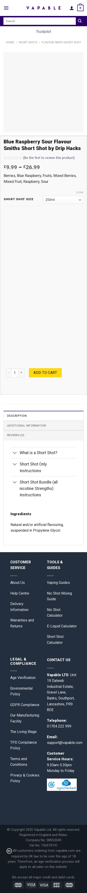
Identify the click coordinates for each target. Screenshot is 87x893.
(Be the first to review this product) (39, 158)
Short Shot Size (18, 199)
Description (17, 415)
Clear (79, 192)
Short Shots (28, 42)
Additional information (26, 425)
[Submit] (80, 21)
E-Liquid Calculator (62, 626)
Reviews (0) (15, 435)
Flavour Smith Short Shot (61, 42)
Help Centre (19, 593)
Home (10, 42)
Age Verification (23, 678)
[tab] (43, 415)
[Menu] (6, 7)
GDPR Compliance (24, 705)
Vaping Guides (58, 582)
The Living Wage (23, 732)
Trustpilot (43, 31)
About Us (17, 582)
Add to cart (45, 372)
